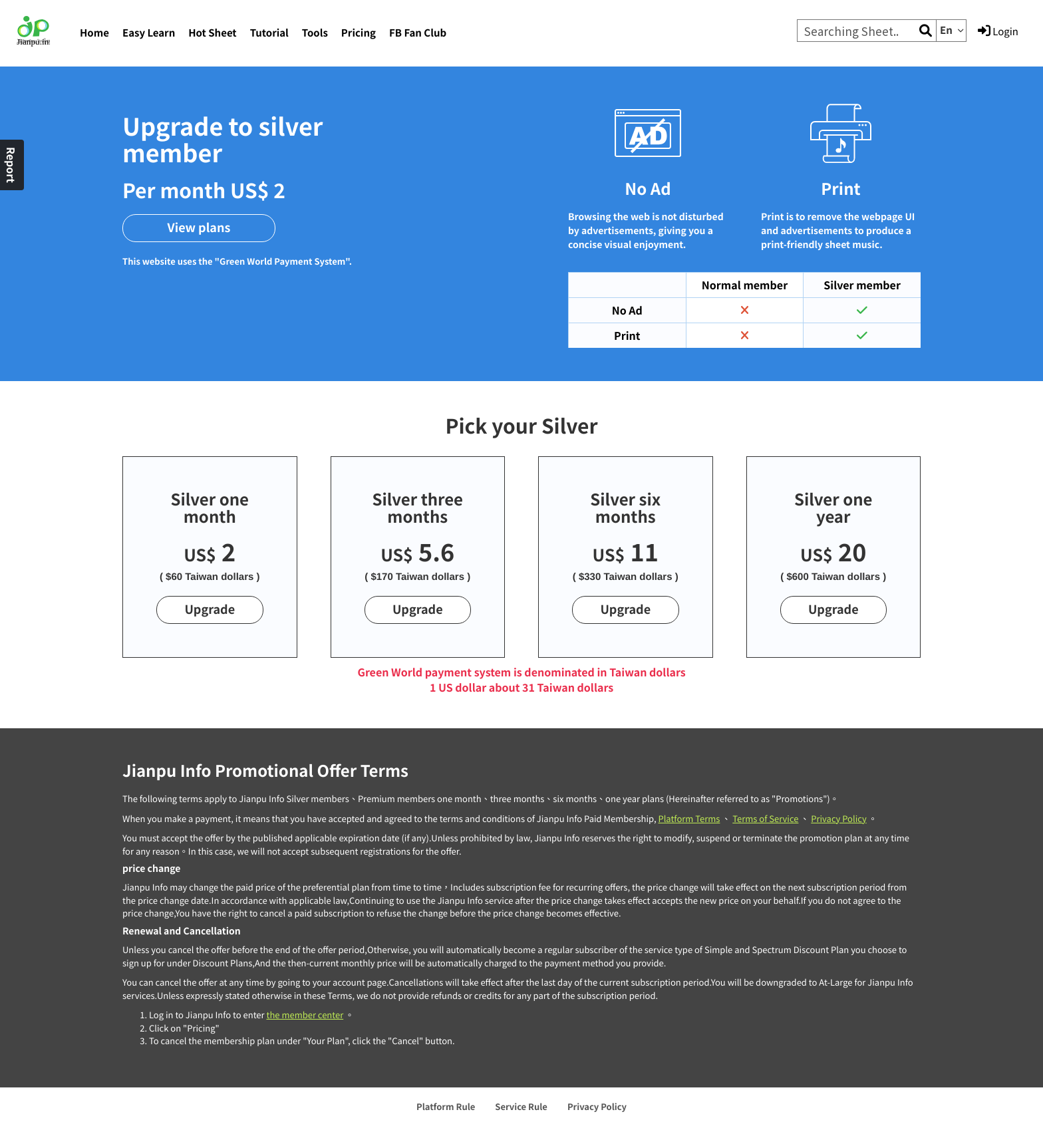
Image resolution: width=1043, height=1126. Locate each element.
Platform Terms (689, 818)
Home (94, 33)
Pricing (358, 33)
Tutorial (269, 33)
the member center (304, 1014)
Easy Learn (148, 33)
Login (998, 31)
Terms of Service (765, 818)
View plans (199, 227)
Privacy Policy (838, 818)
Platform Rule (445, 1106)
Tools (315, 33)
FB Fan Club (417, 33)
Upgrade (209, 609)
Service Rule (521, 1106)
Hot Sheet (212, 33)
